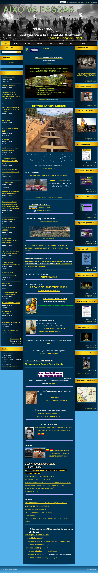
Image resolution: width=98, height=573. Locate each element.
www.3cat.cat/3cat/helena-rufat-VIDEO (50, 332)
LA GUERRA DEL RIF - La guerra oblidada (38, 512)
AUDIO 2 (51, 168)
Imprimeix (94, 2)
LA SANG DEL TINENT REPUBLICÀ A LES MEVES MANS (10, 161)
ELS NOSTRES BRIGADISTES (61, 450)
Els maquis (11, 62)
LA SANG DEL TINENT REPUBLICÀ (49, 287)
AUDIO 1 (46, 168)
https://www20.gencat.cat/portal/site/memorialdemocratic (47, 541)
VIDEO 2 (51, 63)
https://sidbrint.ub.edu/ (34, 538)
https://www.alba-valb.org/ (35, 554)
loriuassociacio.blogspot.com (36, 548)
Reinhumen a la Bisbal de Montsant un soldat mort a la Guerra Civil (10, 172)
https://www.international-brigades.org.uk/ (41, 558)
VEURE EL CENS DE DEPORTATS (49, 413)
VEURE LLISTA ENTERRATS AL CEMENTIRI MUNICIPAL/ (48, 263)
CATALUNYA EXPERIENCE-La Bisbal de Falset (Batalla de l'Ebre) (46, 503)
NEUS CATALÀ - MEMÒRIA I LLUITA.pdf (38, 479)
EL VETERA (5, 139)
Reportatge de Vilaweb (49, 353)
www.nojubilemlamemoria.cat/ (37, 535)
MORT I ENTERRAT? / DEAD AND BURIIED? (39, 476)
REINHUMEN (39, 197)
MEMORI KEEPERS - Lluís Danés (36, 509)
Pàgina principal (72, 2)
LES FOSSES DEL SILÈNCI (55, 400)
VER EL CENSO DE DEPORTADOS (49, 416)
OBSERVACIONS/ (49, 99)
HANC (37, 427)
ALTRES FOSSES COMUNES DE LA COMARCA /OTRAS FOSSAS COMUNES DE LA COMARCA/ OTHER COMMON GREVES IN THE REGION (46, 248)
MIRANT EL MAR (49, 277)
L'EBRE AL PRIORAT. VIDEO (60, 456)
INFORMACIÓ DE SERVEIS (44, 210)
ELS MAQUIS (6, 120)
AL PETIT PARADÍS (31, 515)
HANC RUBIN (6, 283)
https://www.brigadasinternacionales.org (41, 551)
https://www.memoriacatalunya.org (38, 545)
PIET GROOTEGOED (8, 85)
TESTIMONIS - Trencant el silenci (33, 491)
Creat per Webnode (91, 569)
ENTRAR (52, 383)
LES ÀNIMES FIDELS (8, 182)
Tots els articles (14, 339)
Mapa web (81, 2)
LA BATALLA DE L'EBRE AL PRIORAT (37, 506)
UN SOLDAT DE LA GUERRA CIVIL (52, 197)
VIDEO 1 (47, 63)
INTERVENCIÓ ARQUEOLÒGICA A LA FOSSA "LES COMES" (11, 241)
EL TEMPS (46, 48)
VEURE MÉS (55, 397)
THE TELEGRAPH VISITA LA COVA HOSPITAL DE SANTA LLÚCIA (10, 109)
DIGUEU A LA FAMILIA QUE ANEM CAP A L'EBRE (49, 175)
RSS (88, 2)
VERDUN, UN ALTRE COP (60, 180)
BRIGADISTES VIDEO (49, 238)
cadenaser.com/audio (54, 328)
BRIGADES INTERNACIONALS (11, 322)
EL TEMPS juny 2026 (8, 77)
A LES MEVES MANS (49, 290)
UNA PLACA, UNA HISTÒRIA (10, 330)
